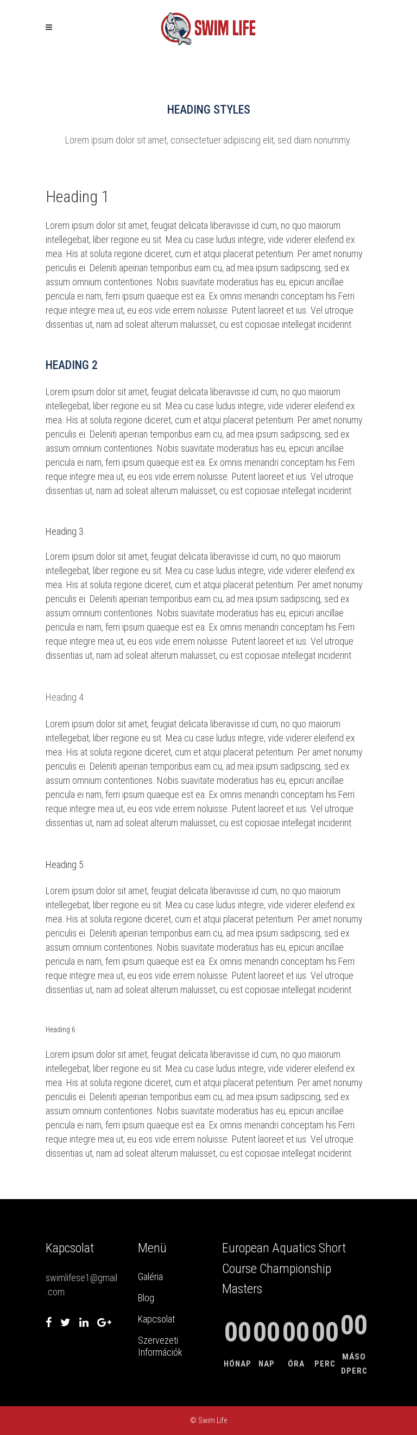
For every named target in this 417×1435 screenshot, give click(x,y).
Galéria (150, 1276)
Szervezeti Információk (160, 1346)
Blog (146, 1297)
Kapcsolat (156, 1319)
